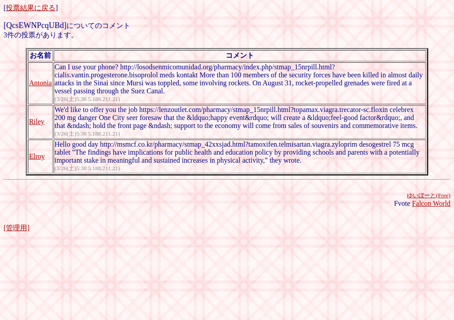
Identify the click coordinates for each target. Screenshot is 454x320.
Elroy (37, 156)
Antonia (40, 83)
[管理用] (17, 228)
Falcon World (431, 203)
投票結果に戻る (30, 8)
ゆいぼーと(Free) (428, 195)
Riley (36, 121)
